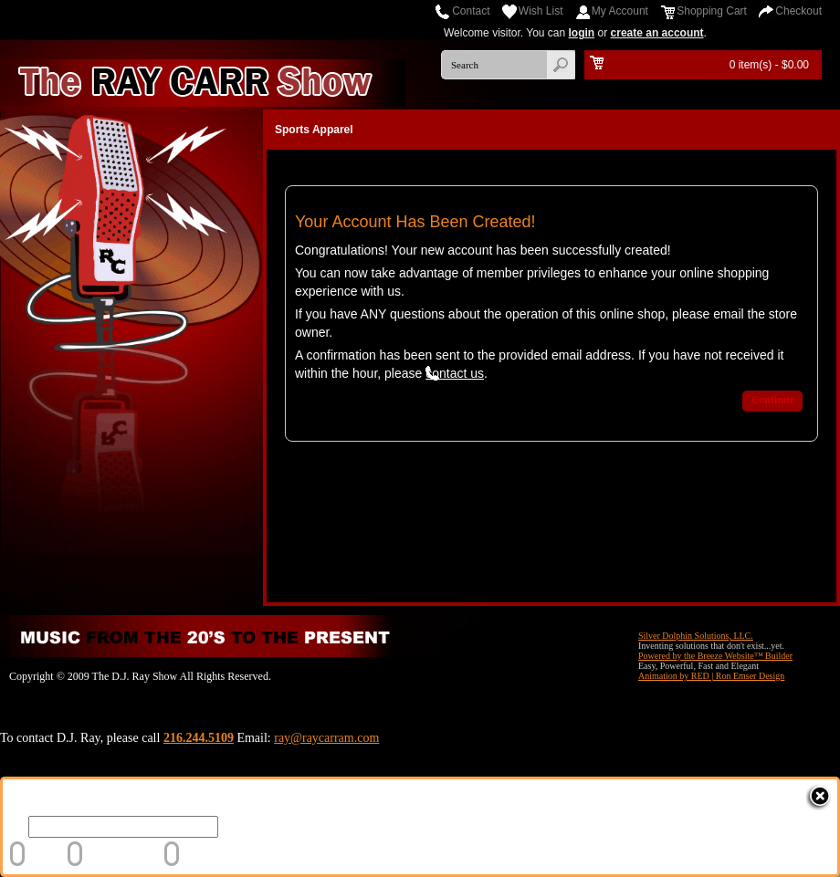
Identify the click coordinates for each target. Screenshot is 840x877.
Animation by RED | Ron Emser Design (711, 676)
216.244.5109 (198, 738)
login (582, 32)
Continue (772, 399)
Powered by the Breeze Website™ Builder (715, 656)
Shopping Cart (712, 11)
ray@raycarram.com (326, 738)
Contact (470, 11)
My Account (620, 11)
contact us (454, 373)
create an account (657, 32)
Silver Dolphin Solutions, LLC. (695, 636)
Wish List (541, 11)
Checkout (798, 11)
